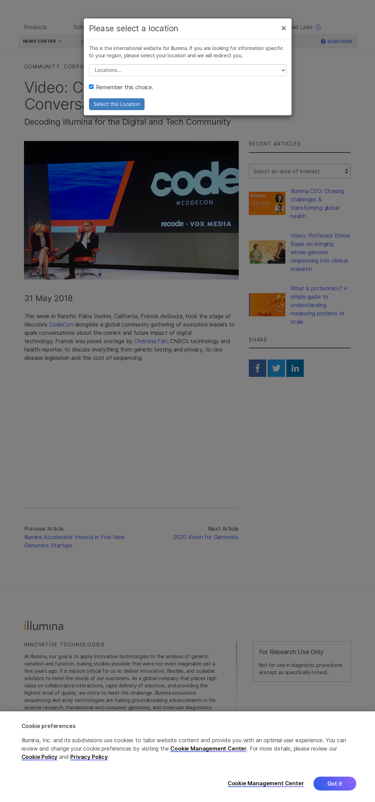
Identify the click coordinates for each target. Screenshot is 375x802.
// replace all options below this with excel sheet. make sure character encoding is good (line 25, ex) (187, 73)
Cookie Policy (40, 756)
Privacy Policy (89, 756)
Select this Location (116, 107)
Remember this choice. (121, 89)
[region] (187, 756)
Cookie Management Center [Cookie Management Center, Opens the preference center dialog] (266, 783)
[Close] (283, 30)
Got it (334, 783)
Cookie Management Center (208, 748)
